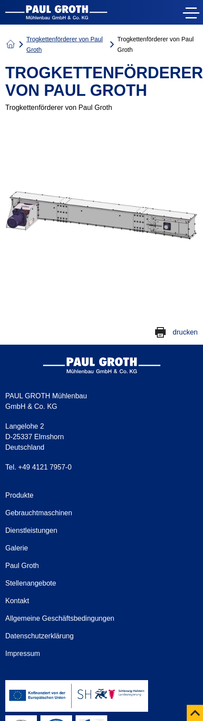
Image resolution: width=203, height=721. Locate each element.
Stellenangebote (30, 583)
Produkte (19, 495)
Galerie (16, 548)
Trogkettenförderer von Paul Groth (64, 44)
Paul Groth (22, 565)
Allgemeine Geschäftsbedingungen (59, 618)
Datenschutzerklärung (39, 636)
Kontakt (17, 600)
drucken (185, 332)
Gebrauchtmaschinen (38, 513)
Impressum (22, 653)
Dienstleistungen (31, 530)
